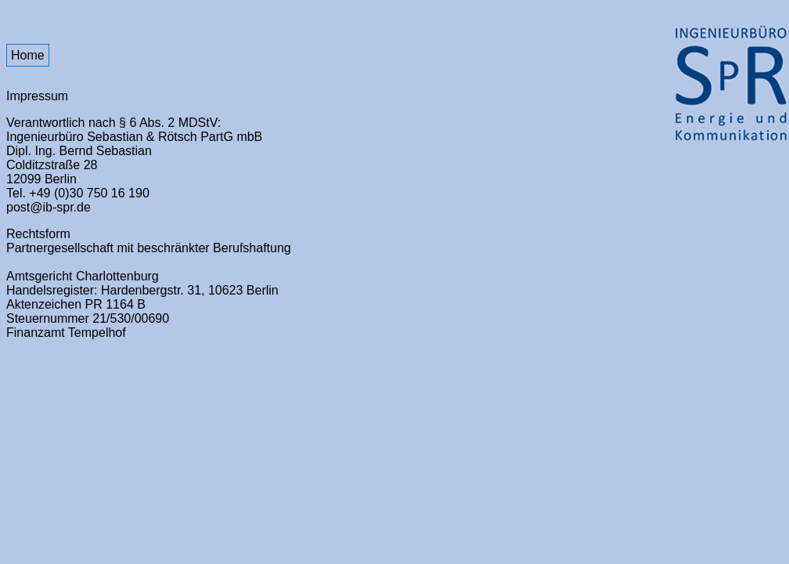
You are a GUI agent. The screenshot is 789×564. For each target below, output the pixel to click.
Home (28, 55)
